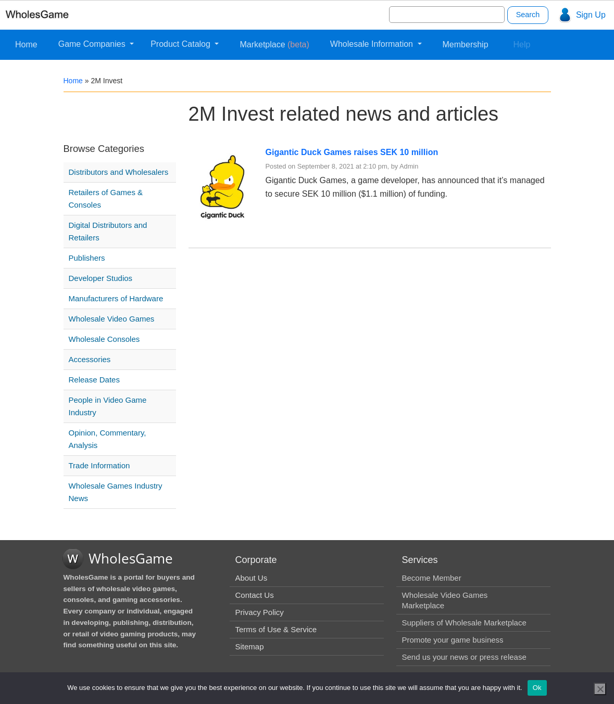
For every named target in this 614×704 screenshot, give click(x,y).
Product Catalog (181, 44)
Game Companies (93, 44)
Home (26, 44)
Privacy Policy (259, 612)
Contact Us (254, 595)
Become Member (431, 577)
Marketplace (274, 44)
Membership (465, 44)
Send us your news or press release (464, 656)
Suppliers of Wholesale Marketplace (464, 622)
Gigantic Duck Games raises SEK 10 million (352, 152)
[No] (600, 689)
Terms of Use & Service (276, 629)
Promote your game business (452, 639)
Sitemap (249, 646)
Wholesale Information (373, 44)
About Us (251, 577)
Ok (537, 688)
